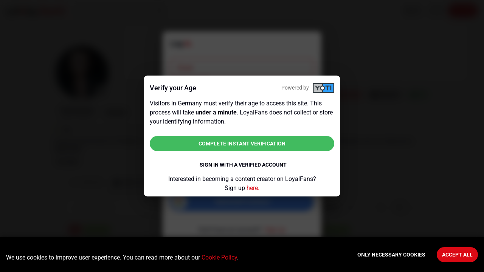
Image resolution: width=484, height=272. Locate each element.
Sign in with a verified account (243, 165)
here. (253, 188)
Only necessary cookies (391, 255)
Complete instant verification (242, 144)
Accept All (457, 255)
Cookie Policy (219, 257)
